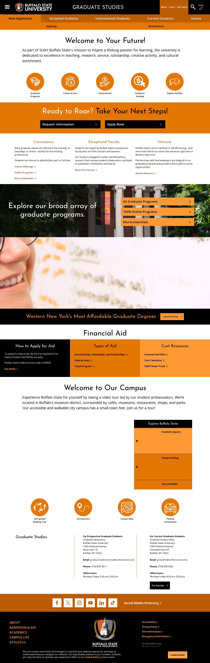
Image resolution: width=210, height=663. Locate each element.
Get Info (182, 7)
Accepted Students (64, 18)
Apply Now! (115, 124)
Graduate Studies (98, 7)
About (14, 622)
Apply (164, 7)
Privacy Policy (149, 626)
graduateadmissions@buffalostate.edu (112, 559)
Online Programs (24, 172)
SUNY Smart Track (155, 366)
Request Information (58, 124)
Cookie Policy (92, 657)
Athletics (17, 642)
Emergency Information (155, 636)
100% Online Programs (140, 212)
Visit (172, 7)
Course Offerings (24, 166)
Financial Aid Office (155, 354)
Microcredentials (24, 178)
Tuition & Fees (170, 316)
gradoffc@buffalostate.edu (172, 559)
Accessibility (149, 621)
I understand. (177, 654)
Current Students (160, 18)
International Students (113, 18)
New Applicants (20, 18)
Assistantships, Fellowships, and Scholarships (100, 354)
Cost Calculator (154, 360)
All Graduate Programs (140, 201)
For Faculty (158, 585)
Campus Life (19, 637)
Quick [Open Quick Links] (201, 7)
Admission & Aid (22, 627)
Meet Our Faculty (85, 170)
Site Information (151, 631)
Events (196, 18)
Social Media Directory (141, 603)
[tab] (163, 441)
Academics (18, 632)
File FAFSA (10, 369)
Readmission (156, 26)
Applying (51, 26)
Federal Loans (82, 360)
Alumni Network (145, 173)
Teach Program (83, 366)
